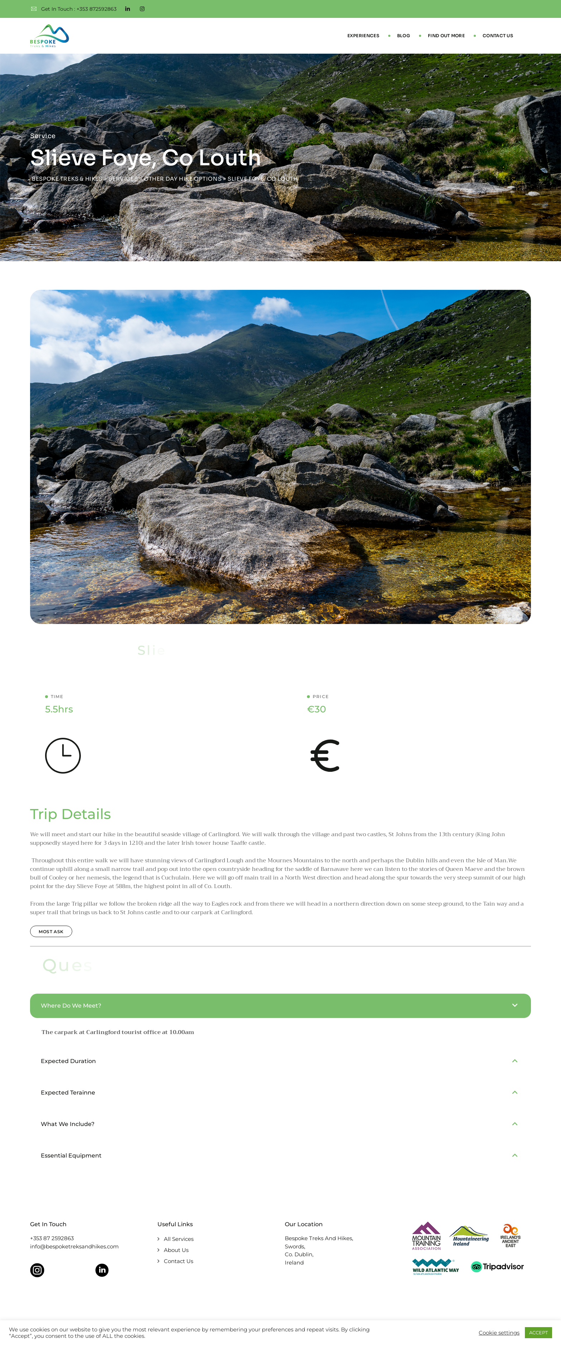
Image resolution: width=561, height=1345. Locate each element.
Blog (403, 35)
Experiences (363, 35)
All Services (179, 1239)
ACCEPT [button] (538, 1332)
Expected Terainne (68, 1092)
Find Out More (446, 35)
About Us (176, 1250)
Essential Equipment (71, 1155)
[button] (280, 1006)
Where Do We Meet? (71, 1005)
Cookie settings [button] (499, 1333)
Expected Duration (68, 1061)
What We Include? (67, 1124)
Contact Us (498, 35)
